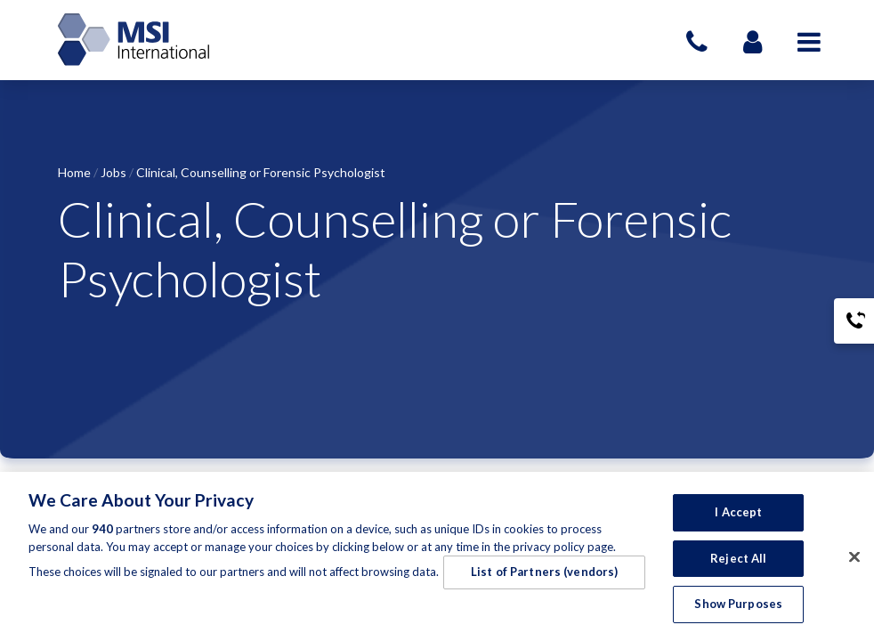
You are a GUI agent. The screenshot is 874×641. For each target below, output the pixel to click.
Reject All (738, 558)
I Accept (738, 512)
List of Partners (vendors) (544, 571)
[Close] (854, 557)
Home (74, 172)
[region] (437, 556)
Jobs (113, 172)
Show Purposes (738, 603)
